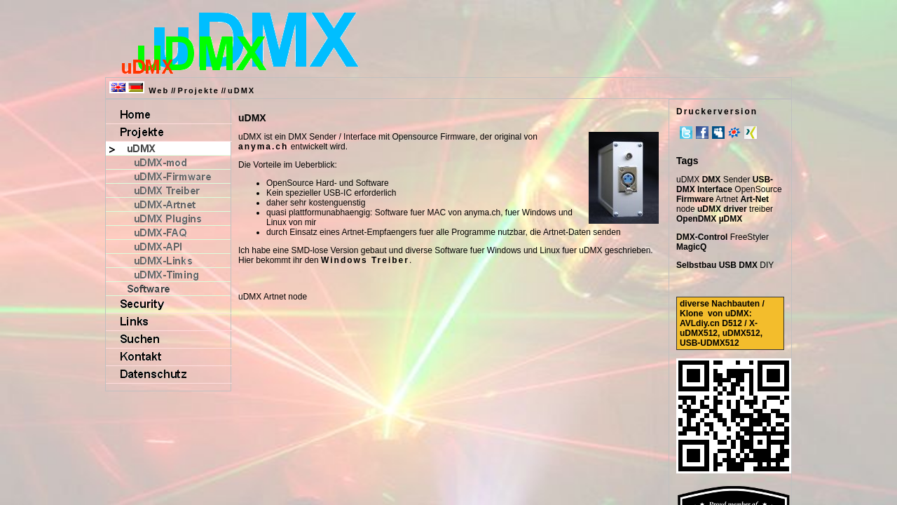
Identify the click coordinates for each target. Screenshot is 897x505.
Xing (750, 132)
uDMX (241, 90)
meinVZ (734, 132)
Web (159, 90)
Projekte (198, 90)
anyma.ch (263, 147)
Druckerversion (717, 111)
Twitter (686, 132)
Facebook (702, 132)
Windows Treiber (365, 260)
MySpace (718, 132)
